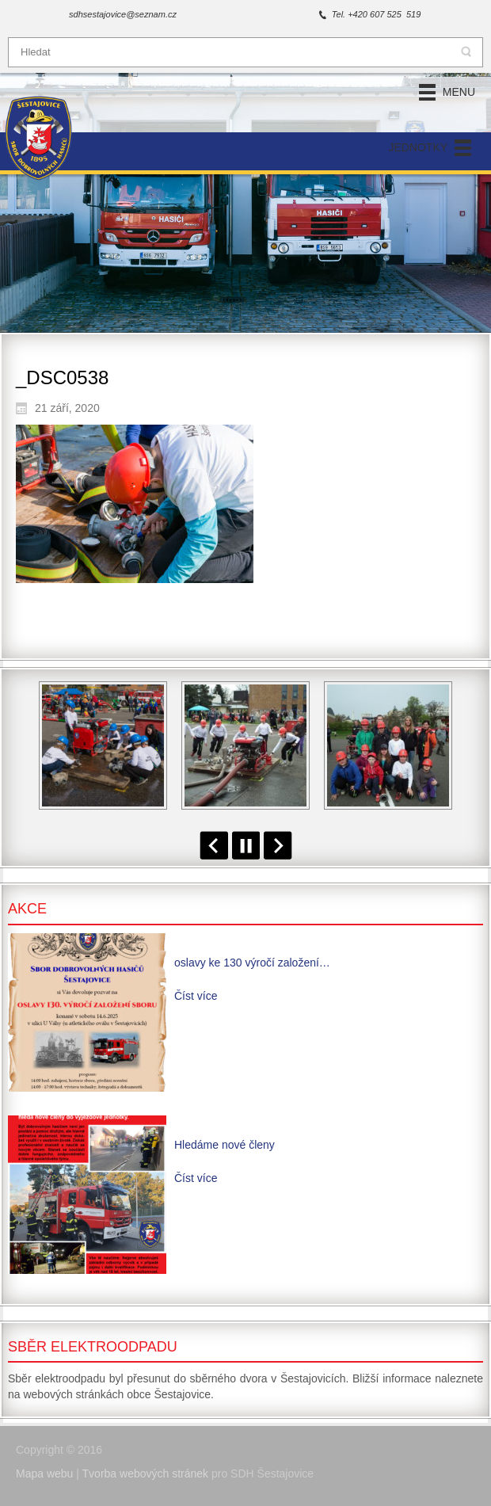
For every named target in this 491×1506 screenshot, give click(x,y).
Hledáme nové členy (224, 1144)
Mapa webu (44, 1473)
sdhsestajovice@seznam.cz (123, 14)
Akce (27, 909)
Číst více (195, 995)
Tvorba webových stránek (145, 1473)
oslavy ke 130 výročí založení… (252, 962)
